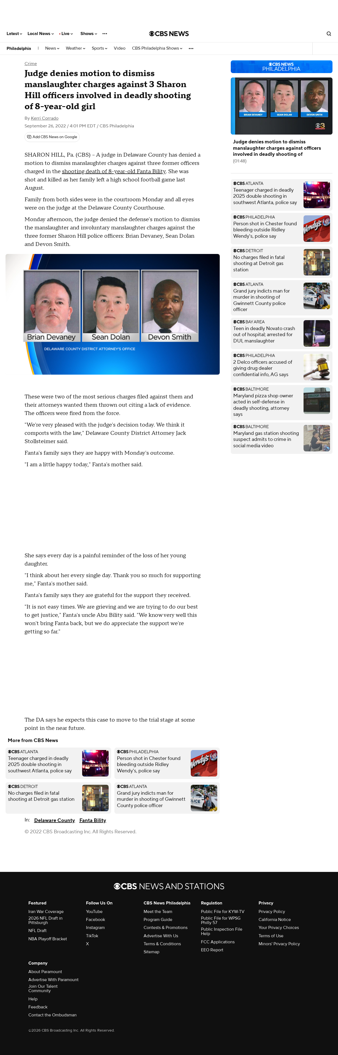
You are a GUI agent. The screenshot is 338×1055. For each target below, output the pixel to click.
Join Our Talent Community (43, 988)
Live (67, 33)
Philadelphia (19, 48)
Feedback (37, 1007)
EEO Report (212, 950)
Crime (31, 63)
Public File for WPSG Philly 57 (220, 920)
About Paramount (45, 972)
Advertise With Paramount (53, 980)
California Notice (275, 919)
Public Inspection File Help (221, 931)
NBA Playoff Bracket (47, 939)
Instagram (95, 927)
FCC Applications (218, 942)
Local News (41, 33)
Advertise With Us (161, 936)
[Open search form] (328, 33)
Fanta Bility (92, 820)
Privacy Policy (272, 911)
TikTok (92, 936)
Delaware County (54, 820)
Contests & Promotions (165, 927)
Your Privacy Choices (279, 927)
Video (119, 48)
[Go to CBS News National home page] (169, 33)
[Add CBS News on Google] (52, 137)
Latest (14, 33)
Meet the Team (158, 911)
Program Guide (158, 919)
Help (32, 999)
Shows (89, 33)
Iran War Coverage (46, 911)
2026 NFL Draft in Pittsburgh (45, 920)
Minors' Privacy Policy (279, 944)
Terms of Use (271, 936)
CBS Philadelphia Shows (157, 48)
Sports (99, 48)
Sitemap (151, 952)
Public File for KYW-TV (223, 911)
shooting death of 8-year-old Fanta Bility (114, 171)
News (52, 48)
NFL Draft (37, 930)
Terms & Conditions (162, 944)
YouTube (94, 911)
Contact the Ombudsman (52, 1015)
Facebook (95, 919)
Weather (75, 48)
